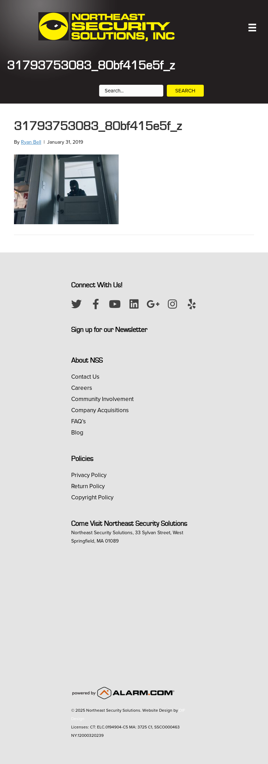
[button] (76, 304)
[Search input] (131, 91)
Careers (81, 388)
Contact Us (85, 376)
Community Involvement (102, 399)
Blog (77, 432)
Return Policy (88, 486)
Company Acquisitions (100, 410)
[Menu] (252, 27)
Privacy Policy (88, 475)
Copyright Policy (92, 497)
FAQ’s (78, 421)
